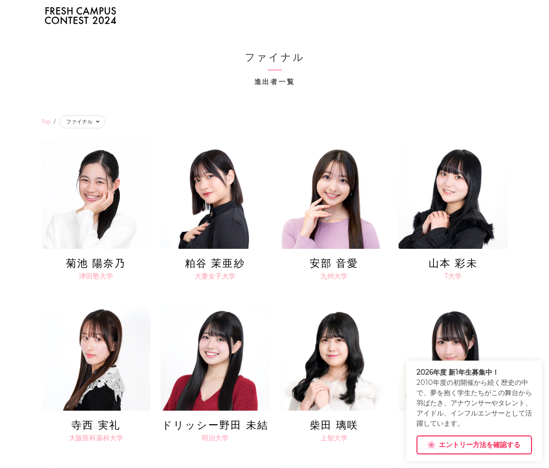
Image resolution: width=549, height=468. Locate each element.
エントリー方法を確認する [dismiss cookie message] (473, 444)
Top (46, 122)
